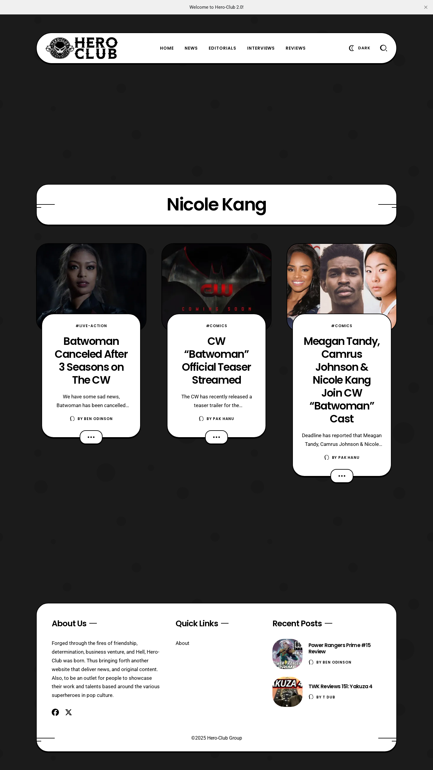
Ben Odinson (98, 418)
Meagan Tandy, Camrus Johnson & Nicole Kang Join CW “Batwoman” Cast (342, 380)
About (182, 643)
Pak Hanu (223, 418)
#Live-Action (91, 325)
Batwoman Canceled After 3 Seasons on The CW (91, 360)
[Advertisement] (216, 124)
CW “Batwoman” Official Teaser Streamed (216, 360)
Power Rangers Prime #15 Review (339, 648)
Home (167, 48)
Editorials (222, 48)
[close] (426, 7)
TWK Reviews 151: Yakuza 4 (341, 686)
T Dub (329, 697)
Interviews (261, 48)
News (191, 48)
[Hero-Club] (82, 48)
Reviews (296, 48)
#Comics (216, 325)
